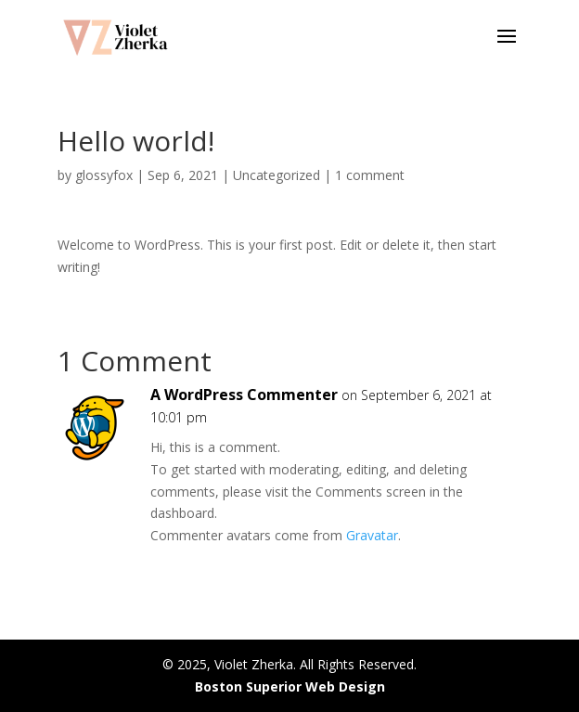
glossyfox (104, 175)
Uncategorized (276, 175)
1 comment (370, 175)
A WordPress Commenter (244, 394)
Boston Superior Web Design (290, 686)
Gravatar (372, 535)
